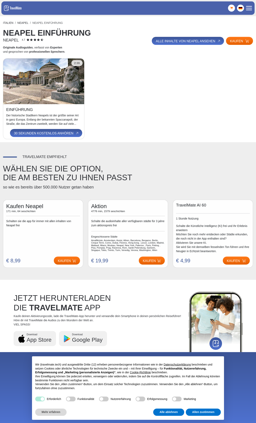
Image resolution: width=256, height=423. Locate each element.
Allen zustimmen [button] (203, 412)
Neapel (22, 22)
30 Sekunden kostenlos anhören (46, 133)
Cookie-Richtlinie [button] (140, 372)
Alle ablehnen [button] (169, 412)
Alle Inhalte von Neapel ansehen (188, 41)
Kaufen (239, 41)
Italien (8, 22)
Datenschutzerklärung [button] (177, 364)
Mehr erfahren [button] (51, 412)
